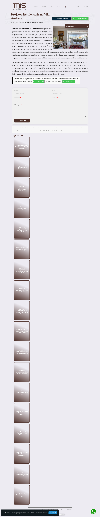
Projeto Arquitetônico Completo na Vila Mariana (22, 433)
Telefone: (17, 98)
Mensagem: (18, 105)
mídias (44, 6)
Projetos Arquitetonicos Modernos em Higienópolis (21, 189)
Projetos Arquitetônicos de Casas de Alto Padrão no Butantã (22, 311)
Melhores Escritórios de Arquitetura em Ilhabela (22, 413)
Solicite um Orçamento (61, 18)
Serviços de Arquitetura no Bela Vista (22, 494)
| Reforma (69, 509)
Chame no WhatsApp (80, 18)
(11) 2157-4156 (38, 81)
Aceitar (53, 512)
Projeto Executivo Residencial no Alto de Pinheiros (21, 147)
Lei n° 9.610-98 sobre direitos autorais (58, 130)
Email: (53, 90)
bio (51, 6)
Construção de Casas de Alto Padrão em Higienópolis (22, 454)
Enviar (22, 120)
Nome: (16, 90)
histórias (35, 6)
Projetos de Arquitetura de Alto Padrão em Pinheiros (22, 351)
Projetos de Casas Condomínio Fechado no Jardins (22, 474)
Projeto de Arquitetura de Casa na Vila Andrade (22, 372)
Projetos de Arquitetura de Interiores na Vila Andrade (22, 229)
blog (58, 6)
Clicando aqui (68, 81)
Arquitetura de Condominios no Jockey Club (22, 167)
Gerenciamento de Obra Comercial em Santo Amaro (22, 331)
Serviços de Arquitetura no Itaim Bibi (22, 392)
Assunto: (54, 98)
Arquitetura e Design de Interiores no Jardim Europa (22, 208)
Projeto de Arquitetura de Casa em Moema (22, 290)
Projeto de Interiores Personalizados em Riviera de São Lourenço (22, 250)
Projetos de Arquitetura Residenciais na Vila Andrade (22, 270)
